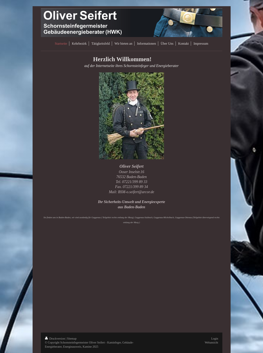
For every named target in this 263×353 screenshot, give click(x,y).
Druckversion (55, 338)
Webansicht (211, 342)
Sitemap (72, 338)
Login (214, 338)
